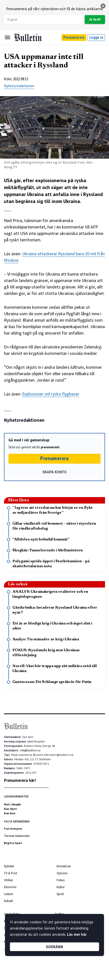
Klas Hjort (10, 809)
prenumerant (50, 447)
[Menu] (7, 37)
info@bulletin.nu (30, 750)
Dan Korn (9, 813)
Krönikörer (64, 866)
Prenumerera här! (20, 780)
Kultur (61, 887)
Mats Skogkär (12, 804)
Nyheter (9, 866)
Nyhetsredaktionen (19, 86)
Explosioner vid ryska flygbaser (50, 394)
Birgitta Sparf (13, 843)
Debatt (8, 901)
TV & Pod (10, 873)
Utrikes (8, 880)
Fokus (61, 880)
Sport (60, 894)
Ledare (8, 894)
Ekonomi (10, 887)
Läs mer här (76, 934)
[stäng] (103, 6)
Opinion (62, 873)
